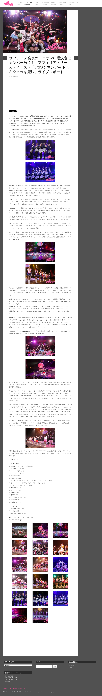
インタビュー (9, 51)
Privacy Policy (35, 692)
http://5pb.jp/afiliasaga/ (15, 520)
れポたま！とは (9, 676)
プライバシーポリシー (11, 679)
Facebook (71, 665)
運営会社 (7, 681)
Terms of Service (46, 692)
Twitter (70, 667)
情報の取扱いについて (11, 678)
